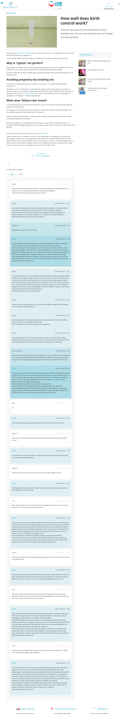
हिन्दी (60, 8)
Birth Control (11, 13)
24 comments (40, 154)
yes (12, 174)
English (53, 8)
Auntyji (14, 239)
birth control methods (23, 53)
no (21, 174)
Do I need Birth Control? (96, 70)
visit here (45, 133)
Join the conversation (43, 156)
